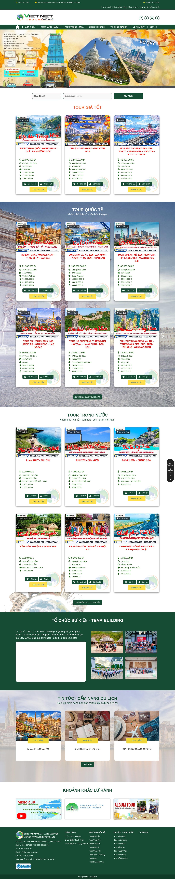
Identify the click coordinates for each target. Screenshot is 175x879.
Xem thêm (38, 740)
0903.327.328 (23, 2)
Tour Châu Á (73, 120)
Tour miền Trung (74, 432)
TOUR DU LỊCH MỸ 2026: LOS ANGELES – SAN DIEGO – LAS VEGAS (38, 344)
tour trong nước (74, 27)
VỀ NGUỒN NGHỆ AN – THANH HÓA (38, 546)
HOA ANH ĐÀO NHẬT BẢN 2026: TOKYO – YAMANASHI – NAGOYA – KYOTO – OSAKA (137, 151)
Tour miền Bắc (119, 836)
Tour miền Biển (120, 855)
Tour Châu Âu (23, 227)
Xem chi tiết (38, 190)
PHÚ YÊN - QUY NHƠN (87, 460)
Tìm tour (128, 96)
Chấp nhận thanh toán (74, 840)
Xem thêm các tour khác (87, 397)
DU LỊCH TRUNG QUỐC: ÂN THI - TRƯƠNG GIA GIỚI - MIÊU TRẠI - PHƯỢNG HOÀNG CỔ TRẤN (137, 344)
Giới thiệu (30, 27)
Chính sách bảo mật (73, 836)
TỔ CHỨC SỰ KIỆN (119, 27)
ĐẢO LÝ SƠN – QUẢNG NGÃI (136, 460)
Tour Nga (93, 858)
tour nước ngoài (50, 27)
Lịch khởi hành (97, 27)
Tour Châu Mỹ (122, 227)
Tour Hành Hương (96, 862)
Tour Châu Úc (94, 844)
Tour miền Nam (123, 518)
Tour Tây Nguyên (120, 858)
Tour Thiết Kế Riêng (97, 855)
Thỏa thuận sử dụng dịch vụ (77, 844)
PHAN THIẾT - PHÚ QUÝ (38, 460)
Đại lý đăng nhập (151, 2)
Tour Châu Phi (95, 851)
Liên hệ (153, 27)
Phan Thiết (23, 432)
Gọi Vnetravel (170, 464)
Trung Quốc (23, 120)
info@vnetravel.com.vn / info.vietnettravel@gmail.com (59, 2)
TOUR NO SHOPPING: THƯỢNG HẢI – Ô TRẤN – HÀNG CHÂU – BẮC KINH (87, 344)
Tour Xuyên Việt (120, 851)
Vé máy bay (139, 27)
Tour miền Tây (119, 847)
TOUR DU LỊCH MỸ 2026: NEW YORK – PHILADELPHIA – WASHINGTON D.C (136, 258)
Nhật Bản (121, 120)
